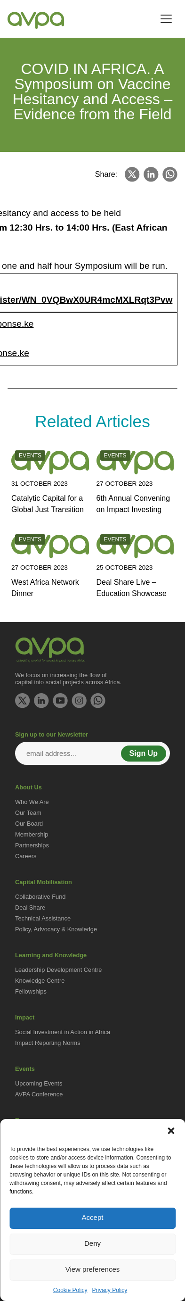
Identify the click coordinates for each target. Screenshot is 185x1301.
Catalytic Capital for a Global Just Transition (47, 504)
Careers (26, 856)
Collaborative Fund (40, 896)
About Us (28, 787)
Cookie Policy (70, 1290)
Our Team (28, 812)
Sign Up (143, 753)
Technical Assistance (43, 918)
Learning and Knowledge (51, 955)
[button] (171, 1130)
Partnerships (32, 845)
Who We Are (32, 801)
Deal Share (30, 907)
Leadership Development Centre (58, 969)
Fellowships (31, 991)
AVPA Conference (39, 1094)
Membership (31, 834)
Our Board (29, 823)
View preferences (92, 1269)
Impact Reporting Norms (47, 1042)
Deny (92, 1243)
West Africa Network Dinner (45, 587)
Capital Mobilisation (43, 882)
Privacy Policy (110, 1290)
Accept (93, 1217)
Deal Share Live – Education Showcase (132, 587)
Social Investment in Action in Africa (62, 1032)
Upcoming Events (38, 1083)
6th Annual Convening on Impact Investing (133, 504)
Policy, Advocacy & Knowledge (56, 929)
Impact (24, 1017)
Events (25, 1068)
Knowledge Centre (39, 980)
